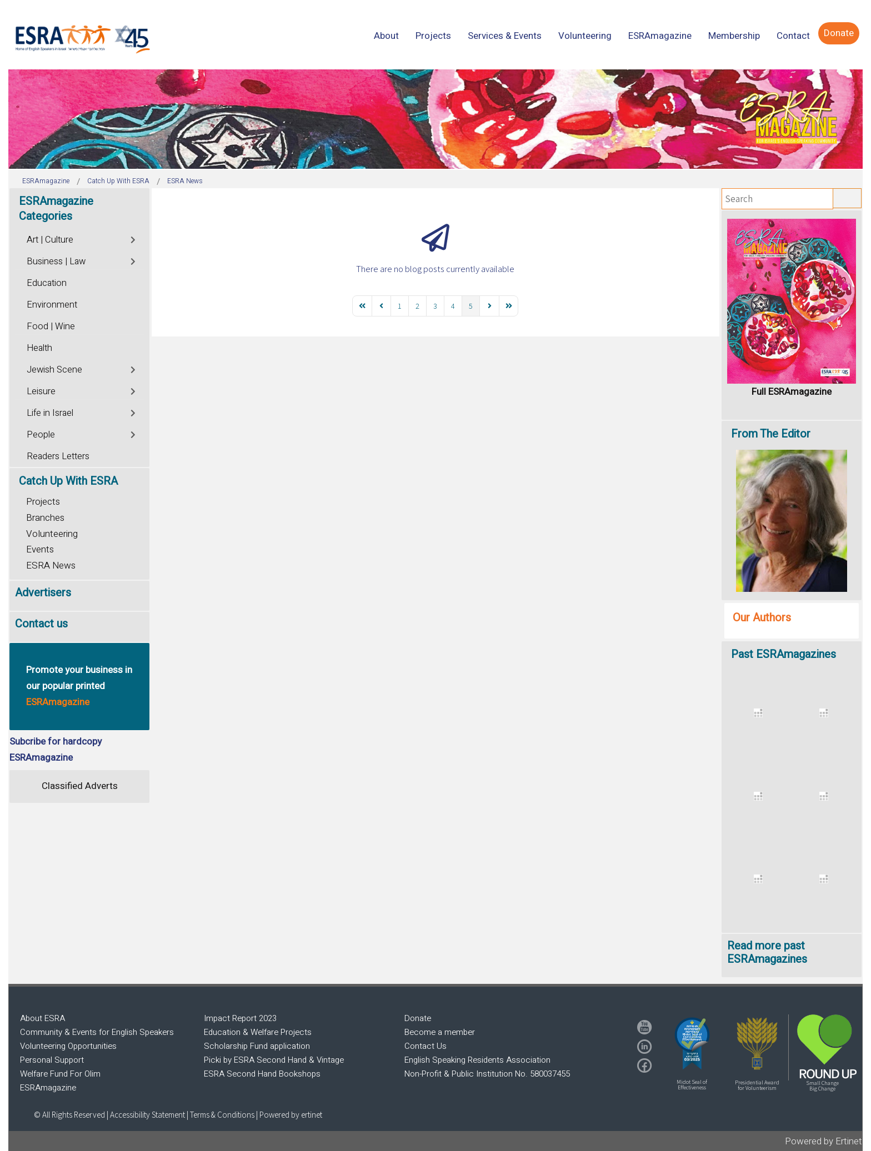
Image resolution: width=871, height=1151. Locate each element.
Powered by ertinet (290, 1114)
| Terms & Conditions (220, 1114)
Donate (417, 1018)
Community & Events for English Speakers (97, 1032)
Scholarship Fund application (257, 1046)
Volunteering (52, 534)
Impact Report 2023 (240, 1018)
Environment (52, 304)
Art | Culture (50, 240)
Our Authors (762, 618)
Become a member (439, 1032)
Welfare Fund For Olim (60, 1074)
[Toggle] (133, 238)
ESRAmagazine (48, 1088)
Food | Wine (51, 326)
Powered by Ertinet (823, 1141)
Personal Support (52, 1060)
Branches (45, 518)
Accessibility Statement (148, 1114)
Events (40, 549)
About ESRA (42, 1018)
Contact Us (425, 1046)
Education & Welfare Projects (258, 1032)
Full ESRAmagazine (792, 392)
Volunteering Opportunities (68, 1046)
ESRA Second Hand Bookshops (262, 1074)
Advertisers (43, 593)
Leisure (41, 391)
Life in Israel (50, 413)
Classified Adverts (80, 786)
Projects (43, 502)
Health (39, 348)
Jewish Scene (54, 369)
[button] (692, 1043)
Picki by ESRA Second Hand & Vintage (274, 1060)
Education (47, 283)
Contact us (41, 624)
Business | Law (56, 261)
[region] (435, 119)
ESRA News (51, 565)
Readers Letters (58, 456)
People (41, 434)
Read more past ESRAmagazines (767, 952)
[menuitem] (386, 35)
